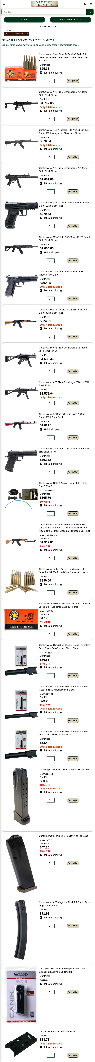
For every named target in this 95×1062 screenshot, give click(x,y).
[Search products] (44, 12)
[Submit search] (89, 12)
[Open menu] (4, 4)
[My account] (85, 4)
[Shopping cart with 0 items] (91, 4)
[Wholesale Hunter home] (44, 4)
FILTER (24, 20)
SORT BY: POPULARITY (70, 20)
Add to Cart (73, 81)
